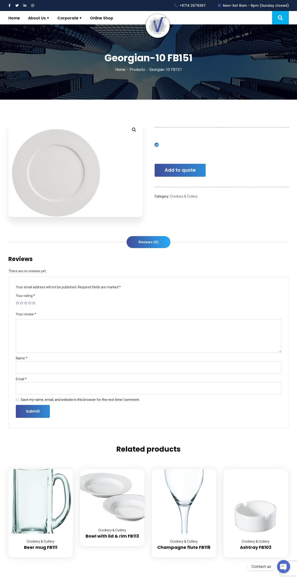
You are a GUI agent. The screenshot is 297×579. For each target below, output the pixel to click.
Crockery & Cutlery (184, 196)
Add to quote (180, 170)
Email (21, 379)
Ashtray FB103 (255, 547)
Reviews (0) (148, 242)
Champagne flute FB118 (183, 547)
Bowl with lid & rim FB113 (112, 536)
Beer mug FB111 (40, 547)
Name (21, 358)
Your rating (25, 296)
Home (120, 69)
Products (137, 69)
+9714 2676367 (190, 5)
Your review (26, 314)
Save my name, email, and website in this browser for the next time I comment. (80, 400)
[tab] (148, 242)
